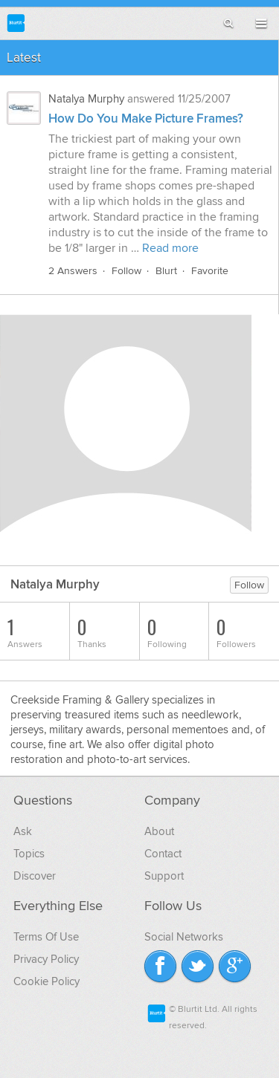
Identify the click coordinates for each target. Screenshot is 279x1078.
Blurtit (16, 22)
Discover (34, 876)
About (159, 831)
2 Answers (72, 270)
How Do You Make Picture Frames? (145, 118)
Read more (170, 248)
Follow (126, 270)
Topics (29, 853)
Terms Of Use (46, 937)
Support (164, 876)
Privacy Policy (46, 959)
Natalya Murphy (86, 98)
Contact (163, 853)
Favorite (209, 270)
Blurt (166, 270)
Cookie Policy (46, 981)
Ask (22, 831)
